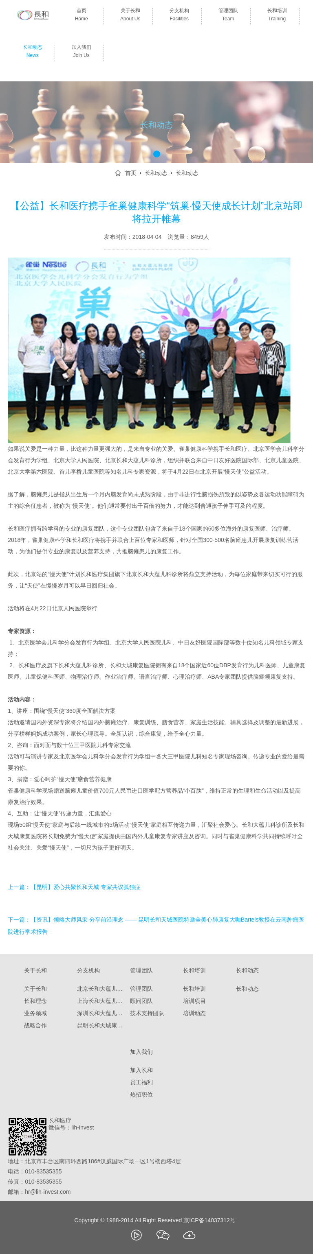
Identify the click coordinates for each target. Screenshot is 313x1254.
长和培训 (277, 16)
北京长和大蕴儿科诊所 (101, 988)
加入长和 (141, 1070)
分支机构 (179, 16)
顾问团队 (141, 1001)
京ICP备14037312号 (209, 1220)
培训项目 (194, 1001)
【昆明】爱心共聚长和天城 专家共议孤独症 (86, 887)
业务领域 (35, 1013)
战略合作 (35, 1025)
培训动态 (194, 1013)
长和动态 (32, 53)
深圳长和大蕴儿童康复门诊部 (101, 1013)
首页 (81, 16)
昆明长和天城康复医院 (101, 1025)
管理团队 (228, 16)
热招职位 (141, 1094)
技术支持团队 (147, 1013)
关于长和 (130, 16)
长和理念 (35, 1001)
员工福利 (141, 1082)
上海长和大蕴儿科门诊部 (101, 1001)
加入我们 (81, 53)
